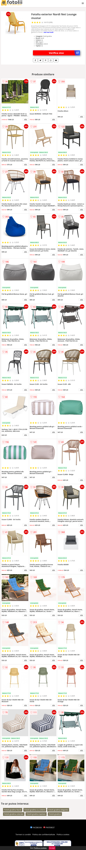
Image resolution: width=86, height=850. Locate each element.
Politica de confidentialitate (43, 834)
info (25, 119)
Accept (52, 848)
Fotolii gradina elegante (58, 810)
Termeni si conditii (23, 834)
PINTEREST (49, 827)
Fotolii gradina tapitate (36, 814)
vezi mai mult (48, 32)
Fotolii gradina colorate (13, 814)
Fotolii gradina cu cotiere (35, 810)
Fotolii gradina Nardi (12, 810)
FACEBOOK (36, 827)
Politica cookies (63, 834)
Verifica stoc (64, 52)
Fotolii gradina (55, 814)
